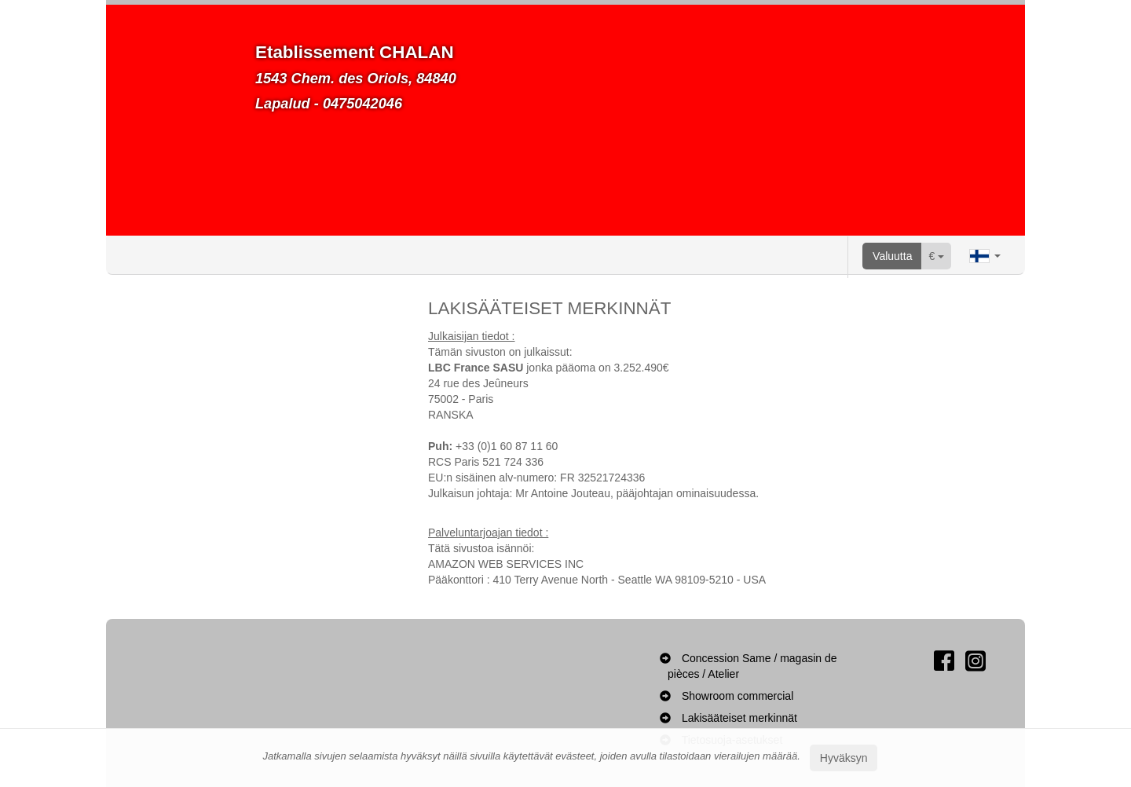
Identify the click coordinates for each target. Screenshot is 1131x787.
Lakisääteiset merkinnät (739, 718)
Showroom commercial (737, 696)
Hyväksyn (844, 758)
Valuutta (892, 256)
